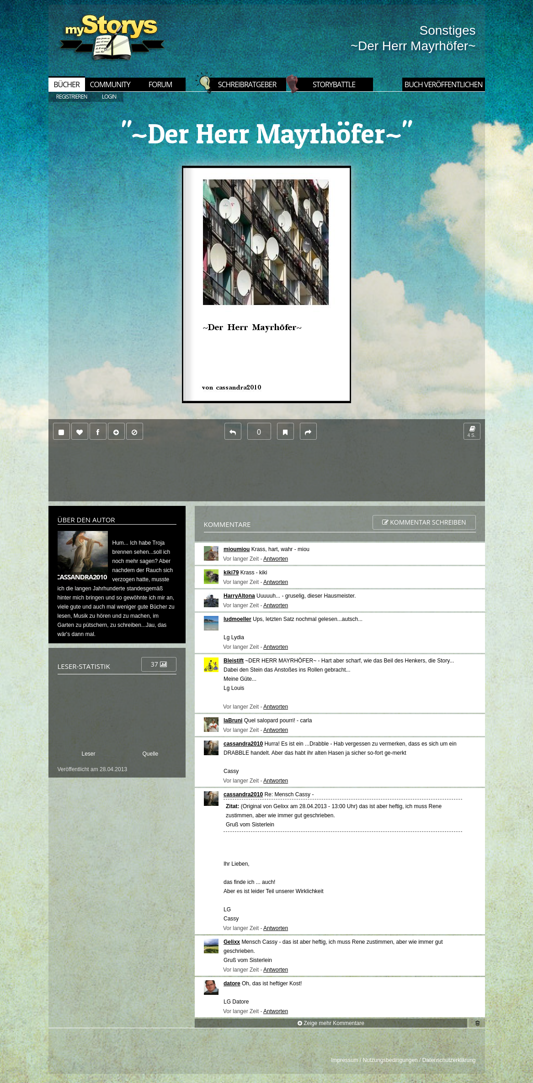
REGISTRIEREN (71, 96)
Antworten (275, 559)
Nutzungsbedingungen (390, 1060)
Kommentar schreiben (424, 522)
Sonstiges (448, 30)
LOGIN (109, 96)
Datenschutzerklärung (449, 1060)
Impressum (344, 1060)
